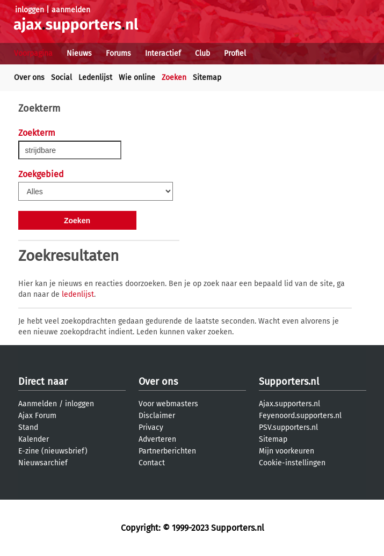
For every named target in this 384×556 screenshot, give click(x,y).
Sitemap (207, 77)
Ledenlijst (95, 77)
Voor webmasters (168, 403)
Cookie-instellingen (292, 462)
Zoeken (174, 77)
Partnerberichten (167, 451)
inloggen (29, 9)
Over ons (29, 77)
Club (202, 53)
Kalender (33, 439)
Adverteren (157, 439)
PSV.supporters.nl (288, 427)
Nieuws (79, 53)
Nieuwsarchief (43, 462)
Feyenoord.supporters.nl (300, 415)
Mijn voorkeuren (286, 451)
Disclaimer (157, 415)
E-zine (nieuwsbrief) (53, 451)
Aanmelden (37, 403)
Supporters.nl (289, 381)
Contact (152, 462)
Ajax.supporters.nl (289, 403)
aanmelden (71, 9)
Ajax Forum (37, 415)
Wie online (137, 77)
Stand (28, 427)
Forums (118, 53)
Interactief (163, 53)
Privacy (151, 427)
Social (61, 77)
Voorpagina (33, 53)
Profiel (235, 53)
